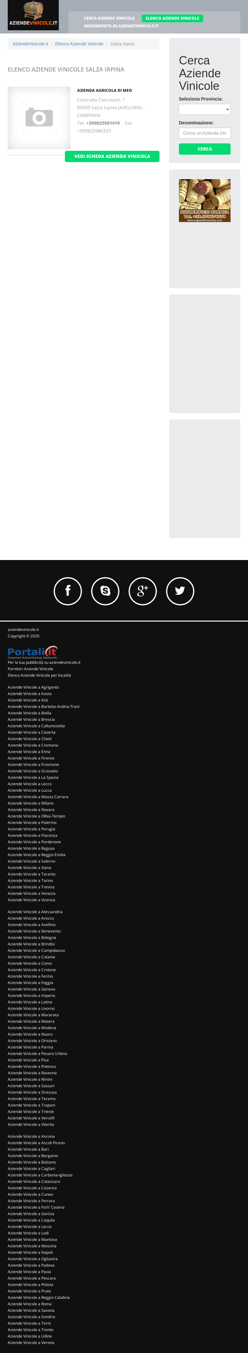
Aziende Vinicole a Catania (31, 957)
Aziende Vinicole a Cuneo (30, 1194)
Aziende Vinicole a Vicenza (31, 900)
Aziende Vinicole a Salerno (31, 861)
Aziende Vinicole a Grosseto (33, 771)
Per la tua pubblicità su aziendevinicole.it (44, 662)
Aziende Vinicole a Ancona (31, 1136)
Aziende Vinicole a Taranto (32, 874)
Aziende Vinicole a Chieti (30, 738)
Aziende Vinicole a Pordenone (34, 842)
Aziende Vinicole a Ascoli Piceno (36, 1142)
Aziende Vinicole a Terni (29, 1323)
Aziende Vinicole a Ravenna (32, 1073)
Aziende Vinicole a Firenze (31, 758)
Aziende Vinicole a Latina (30, 1002)
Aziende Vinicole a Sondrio (31, 1316)
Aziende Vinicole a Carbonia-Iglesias (40, 1175)
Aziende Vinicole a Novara (31, 809)
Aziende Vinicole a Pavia (29, 1271)
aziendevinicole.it (23, 629)
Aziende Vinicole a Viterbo (31, 1124)
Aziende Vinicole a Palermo (32, 822)
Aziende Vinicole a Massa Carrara (38, 796)
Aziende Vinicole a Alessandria (35, 911)
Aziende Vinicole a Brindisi (31, 944)
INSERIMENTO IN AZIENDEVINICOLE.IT (121, 26)
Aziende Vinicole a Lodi (28, 1233)
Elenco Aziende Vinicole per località (39, 675)
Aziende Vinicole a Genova (31, 989)
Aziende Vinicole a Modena (32, 1027)
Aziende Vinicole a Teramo (32, 1098)
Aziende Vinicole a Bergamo (33, 1155)
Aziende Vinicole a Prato (29, 1291)
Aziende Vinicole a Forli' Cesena (36, 1207)
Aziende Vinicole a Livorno (31, 1008)
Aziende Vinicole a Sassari (31, 1085)
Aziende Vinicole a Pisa (28, 1060)
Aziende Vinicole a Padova (31, 1265)
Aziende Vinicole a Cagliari (31, 1168)
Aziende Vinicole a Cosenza (32, 1188)
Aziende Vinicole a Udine (30, 1336)
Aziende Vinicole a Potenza (32, 1066)
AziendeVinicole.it (30, 43)
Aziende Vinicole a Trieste (31, 1111)
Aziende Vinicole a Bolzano (32, 1162)
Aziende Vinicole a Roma (30, 1304)
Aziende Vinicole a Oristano (32, 1040)
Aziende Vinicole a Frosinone (33, 764)
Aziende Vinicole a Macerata (33, 1015)
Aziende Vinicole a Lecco (30, 784)
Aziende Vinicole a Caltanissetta (36, 726)
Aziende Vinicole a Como (30, 963)
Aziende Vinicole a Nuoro (30, 1034)
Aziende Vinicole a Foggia (30, 982)
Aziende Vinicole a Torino (30, 880)
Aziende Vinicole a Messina (32, 1246)
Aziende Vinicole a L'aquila (31, 1220)
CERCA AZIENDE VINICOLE (109, 18)
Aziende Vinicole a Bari (28, 1149)
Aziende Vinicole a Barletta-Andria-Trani (43, 706)
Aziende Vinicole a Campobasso (36, 950)
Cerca (205, 149)
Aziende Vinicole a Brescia (31, 719)
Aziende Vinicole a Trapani (31, 1105)
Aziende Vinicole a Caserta (32, 732)
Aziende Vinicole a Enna (29, 751)
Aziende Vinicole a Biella (29, 713)
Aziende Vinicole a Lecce (30, 1226)
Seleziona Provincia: (201, 98)
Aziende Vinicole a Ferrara (31, 1200)
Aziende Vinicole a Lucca (30, 790)
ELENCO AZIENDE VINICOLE (172, 18)
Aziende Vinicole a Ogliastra (33, 1258)
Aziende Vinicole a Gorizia (31, 1213)
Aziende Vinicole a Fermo (30, 976)
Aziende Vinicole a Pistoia (30, 1284)
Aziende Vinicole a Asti (28, 700)
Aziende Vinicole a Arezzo (31, 918)
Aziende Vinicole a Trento (30, 1329)
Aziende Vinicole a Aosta (30, 693)
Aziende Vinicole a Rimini (30, 1079)
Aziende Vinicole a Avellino (32, 924)
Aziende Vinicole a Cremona (33, 745)
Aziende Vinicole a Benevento (34, 931)
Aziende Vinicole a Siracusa (32, 1092)
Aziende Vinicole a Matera (31, 1021)
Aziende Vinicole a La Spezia (33, 777)
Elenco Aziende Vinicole (79, 43)
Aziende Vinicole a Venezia (32, 893)
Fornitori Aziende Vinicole (30, 669)
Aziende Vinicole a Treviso (31, 887)
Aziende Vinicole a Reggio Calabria (39, 1297)
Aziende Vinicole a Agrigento (33, 687)
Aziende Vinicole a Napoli (30, 1252)
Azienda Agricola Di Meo (104, 90)
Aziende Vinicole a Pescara (32, 1278)
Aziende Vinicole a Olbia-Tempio (36, 816)
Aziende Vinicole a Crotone (32, 969)
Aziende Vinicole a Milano (31, 803)
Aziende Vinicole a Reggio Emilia (37, 854)
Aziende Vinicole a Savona (31, 1310)
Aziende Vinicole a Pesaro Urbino (37, 1053)
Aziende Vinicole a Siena (29, 867)
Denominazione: (196, 122)
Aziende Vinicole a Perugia (31, 829)
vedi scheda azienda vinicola (112, 156)
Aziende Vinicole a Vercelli (31, 1118)
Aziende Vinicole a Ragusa (31, 848)
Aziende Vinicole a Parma (30, 1047)
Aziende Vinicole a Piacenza (32, 835)
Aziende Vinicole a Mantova (32, 1239)
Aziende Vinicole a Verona (31, 1342)
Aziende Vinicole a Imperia (31, 995)
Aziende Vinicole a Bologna (32, 937)
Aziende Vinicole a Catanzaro (34, 1181)
